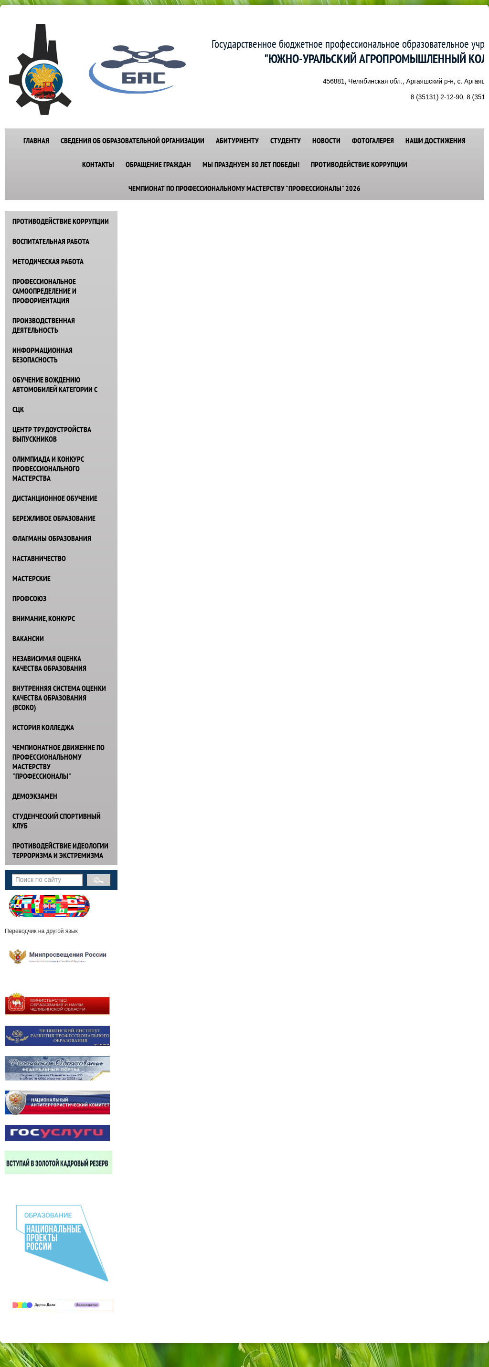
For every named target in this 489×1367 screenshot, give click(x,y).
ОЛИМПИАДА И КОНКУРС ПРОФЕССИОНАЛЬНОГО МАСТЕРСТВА (48, 468)
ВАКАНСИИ (28, 638)
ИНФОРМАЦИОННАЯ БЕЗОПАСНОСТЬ (42, 354)
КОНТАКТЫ (98, 164)
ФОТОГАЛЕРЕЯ (373, 140)
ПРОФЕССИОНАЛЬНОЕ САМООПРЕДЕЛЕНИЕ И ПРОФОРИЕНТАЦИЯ (44, 290)
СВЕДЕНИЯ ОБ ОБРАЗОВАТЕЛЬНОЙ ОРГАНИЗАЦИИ (132, 140)
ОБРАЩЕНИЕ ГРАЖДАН (158, 164)
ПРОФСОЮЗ (29, 598)
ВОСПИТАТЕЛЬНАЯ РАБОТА (50, 241)
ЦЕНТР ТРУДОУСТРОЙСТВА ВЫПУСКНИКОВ (51, 434)
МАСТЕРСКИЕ (31, 578)
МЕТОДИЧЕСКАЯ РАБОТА (48, 261)
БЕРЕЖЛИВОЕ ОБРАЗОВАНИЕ (54, 518)
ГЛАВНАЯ (36, 140)
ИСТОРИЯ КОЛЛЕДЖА (43, 727)
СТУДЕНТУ (285, 140)
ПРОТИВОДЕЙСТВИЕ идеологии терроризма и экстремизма (60, 850)
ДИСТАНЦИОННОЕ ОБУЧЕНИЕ (54, 498)
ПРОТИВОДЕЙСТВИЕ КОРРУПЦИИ (60, 221)
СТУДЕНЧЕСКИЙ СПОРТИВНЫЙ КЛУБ (56, 820)
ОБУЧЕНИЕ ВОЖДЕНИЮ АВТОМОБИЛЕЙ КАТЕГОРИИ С (54, 384)
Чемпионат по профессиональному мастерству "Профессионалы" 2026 (244, 188)
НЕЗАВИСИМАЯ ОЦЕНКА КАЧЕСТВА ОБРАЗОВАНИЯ (49, 663)
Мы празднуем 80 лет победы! (250, 164)
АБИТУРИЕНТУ (237, 140)
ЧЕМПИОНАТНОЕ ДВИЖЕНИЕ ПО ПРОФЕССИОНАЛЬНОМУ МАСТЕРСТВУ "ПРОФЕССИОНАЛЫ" (58, 761)
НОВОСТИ (326, 140)
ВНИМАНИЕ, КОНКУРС (43, 618)
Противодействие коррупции (359, 164)
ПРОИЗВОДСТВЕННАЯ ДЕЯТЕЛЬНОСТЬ (43, 325)
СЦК (18, 409)
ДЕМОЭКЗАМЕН (34, 796)
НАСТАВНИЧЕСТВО (39, 558)
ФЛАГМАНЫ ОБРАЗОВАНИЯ (51, 538)
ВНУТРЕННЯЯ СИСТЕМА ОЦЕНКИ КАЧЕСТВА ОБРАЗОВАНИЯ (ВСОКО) (59, 697)
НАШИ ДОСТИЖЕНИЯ (435, 140)
